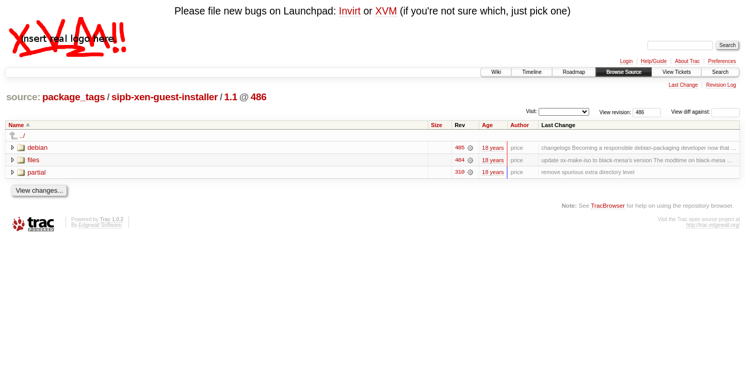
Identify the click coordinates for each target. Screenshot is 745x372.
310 (459, 172)
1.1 (230, 96)
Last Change (683, 85)
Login (626, 61)
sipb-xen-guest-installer (164, 96)
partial (36, 172)
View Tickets (676, 72)
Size (436, 125)
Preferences (722, 61)
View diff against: (705, 112)
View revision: (615, 112)
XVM (386, 11)
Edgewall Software (99, 225)
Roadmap (574, 72)
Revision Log (721, 85)
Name (16, 125)
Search (720, 72)
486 (259, 96)
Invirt (350, 11)
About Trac (687, 61)
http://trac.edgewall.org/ (713, 225)
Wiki (496, 72)
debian (37, 147)
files (33, 160)
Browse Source (623, 72)
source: (23, 96)
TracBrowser (608, 206)
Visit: (531, 111)
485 (459, 148)
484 (459, 160)
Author (519, 125)
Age (487, 125)
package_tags (73, 96)
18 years (493, 148)
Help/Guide (654, 61)
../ (22, 136)
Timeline (531, 72)
